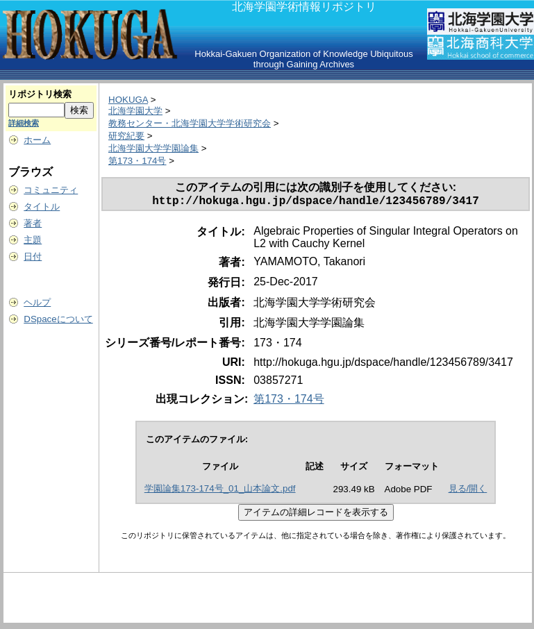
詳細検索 (23, 123)
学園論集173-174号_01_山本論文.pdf (220, 491)
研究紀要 (126, 136)
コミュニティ (51, 190)
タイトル (42, 206)
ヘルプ (37, 302)
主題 (33, 240)
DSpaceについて (58, 319)
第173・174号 (137, 161)
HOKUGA (128, 99)
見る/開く (468, 491)
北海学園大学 (135, 111)
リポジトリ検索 (40, 94)
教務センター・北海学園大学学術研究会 (189, 123)
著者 (33, 223)
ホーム (37, 140)
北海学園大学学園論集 (153, 148)
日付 (33, 256)
